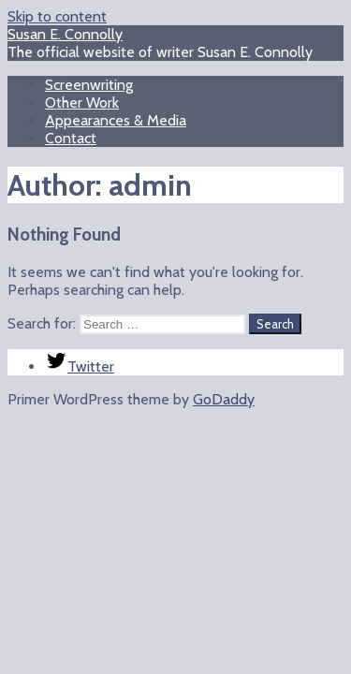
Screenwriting (89, 85)
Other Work (82, 102)
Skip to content (57, 16)
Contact (70, 138)
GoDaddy (224, 399)
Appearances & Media (115, 120)
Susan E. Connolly (65, 34)
